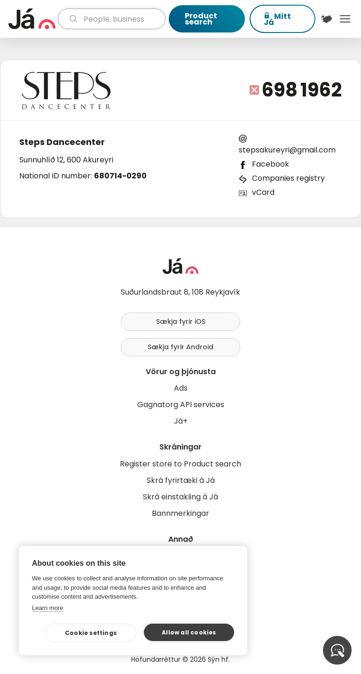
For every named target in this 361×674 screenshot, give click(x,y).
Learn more (47, 607)
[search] (111, 19)
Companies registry (288, 178)
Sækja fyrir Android (180, 347)
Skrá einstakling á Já (180, 496)
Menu (345, 18)
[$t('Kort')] (326, 18)
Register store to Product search (180, 463)
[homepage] (31, 18)
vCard (263, 192)
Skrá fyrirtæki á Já (181, 480)
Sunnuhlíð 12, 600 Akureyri (66, 159)
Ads (181, 388)
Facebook (270, 164)
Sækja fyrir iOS (180, 321)
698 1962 (302, 90)
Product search (201, 18)
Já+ (181, 421)
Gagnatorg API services (180, 404)
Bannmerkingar (180, 513)
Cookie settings (91, 633)
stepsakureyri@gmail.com (287, 149)
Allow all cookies (189, 632)
